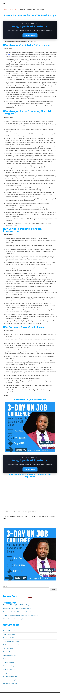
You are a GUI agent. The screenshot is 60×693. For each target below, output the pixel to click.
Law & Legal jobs (33, 511)
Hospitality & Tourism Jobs (10, 680)
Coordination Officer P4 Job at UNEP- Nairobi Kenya (16, 605)
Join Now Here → (30, 35)
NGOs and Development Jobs (10, 669)
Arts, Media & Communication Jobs (12, 652)
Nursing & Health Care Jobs (10, 673)
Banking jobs (8, 511)
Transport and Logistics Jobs (10, 683)
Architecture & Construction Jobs (11, 645)
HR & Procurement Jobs (9, 634)
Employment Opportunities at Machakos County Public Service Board (20, 615)
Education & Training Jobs (9, 666)
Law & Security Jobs (8, 648)
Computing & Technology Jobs (11, 641)
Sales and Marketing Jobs (9, 655)
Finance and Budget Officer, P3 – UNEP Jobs (15, 517)
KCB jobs (25, 511)
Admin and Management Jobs (10, 659)
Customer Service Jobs (9, 662)
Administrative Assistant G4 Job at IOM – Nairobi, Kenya (17, 608)
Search (5, 586)
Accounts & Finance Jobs (9, 630)
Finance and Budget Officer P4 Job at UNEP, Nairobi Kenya (18, 612)
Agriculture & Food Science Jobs (11, 638)
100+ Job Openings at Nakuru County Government (16, 619)
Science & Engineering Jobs (10, 676)
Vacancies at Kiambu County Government (43, 516)
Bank (9, 54)
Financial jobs (17, 511)
